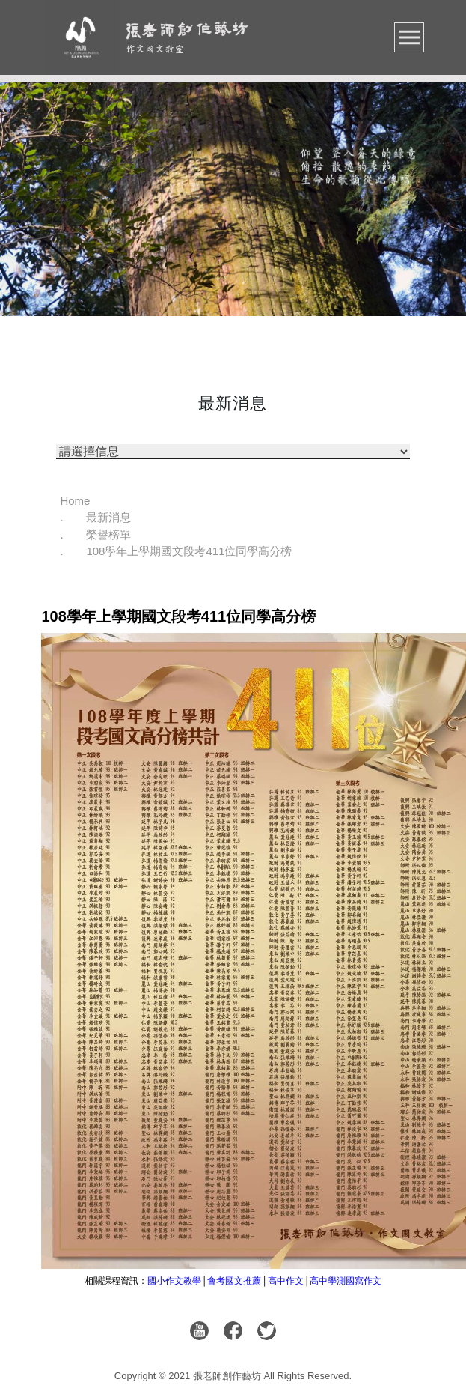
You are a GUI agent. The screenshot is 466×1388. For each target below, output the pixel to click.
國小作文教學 (174, 1281)
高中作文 (286, 1281)
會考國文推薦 (234, 1281)
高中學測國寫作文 (345, 1281)
